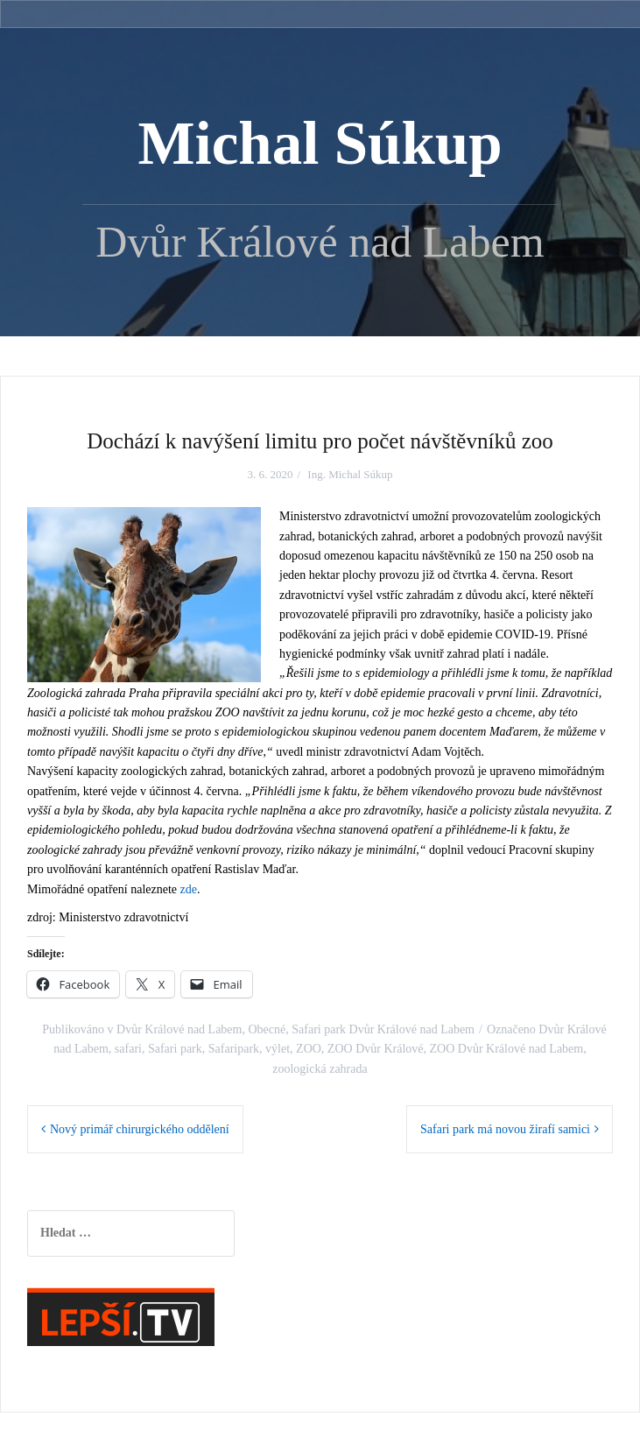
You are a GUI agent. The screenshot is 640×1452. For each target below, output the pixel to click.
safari (128, 1048)
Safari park (175, 1048)
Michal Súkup (319, 143)
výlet (277, 1048)
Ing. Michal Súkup (349, 474)
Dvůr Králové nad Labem (179, 1029)
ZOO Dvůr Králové (375, 1048)
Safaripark (233, 1048)
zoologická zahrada (319, 1068)
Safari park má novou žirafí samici (505, 1129)
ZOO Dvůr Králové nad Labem (507, 1048)
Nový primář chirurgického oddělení (139, 1129)
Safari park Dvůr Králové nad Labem (383, 1029)
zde (188, 889)
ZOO (308, 1048)
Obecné (266, 1029)
